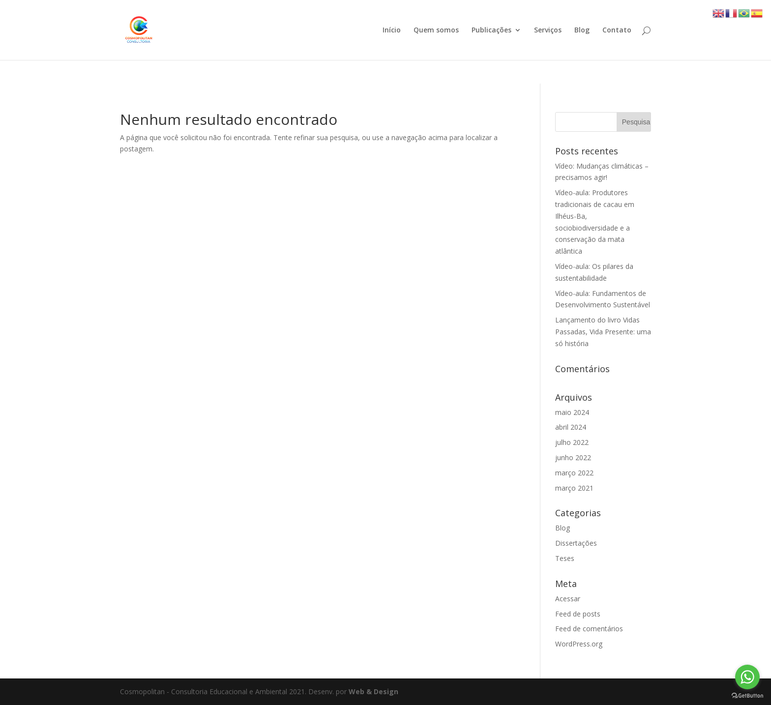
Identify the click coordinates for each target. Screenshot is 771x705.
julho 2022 (572, 442)
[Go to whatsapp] (747, 677)
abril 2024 (570, 427)
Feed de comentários (589, 628)
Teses (564, 558)
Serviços (548, 30)
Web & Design (373, 691)
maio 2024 (572, 412)
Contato (616, 30)
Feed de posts (577, 613)
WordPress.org (578, 643)
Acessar (567, 598)
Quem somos (436, 30)
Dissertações (576, 543)
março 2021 (574, 488)
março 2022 (574, 472)
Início (392, 30)
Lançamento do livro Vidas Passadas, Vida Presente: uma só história (603, 331)
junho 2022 (573, 457)
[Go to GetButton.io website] (747, 695)
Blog (582, 30)
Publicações (491, 30)
